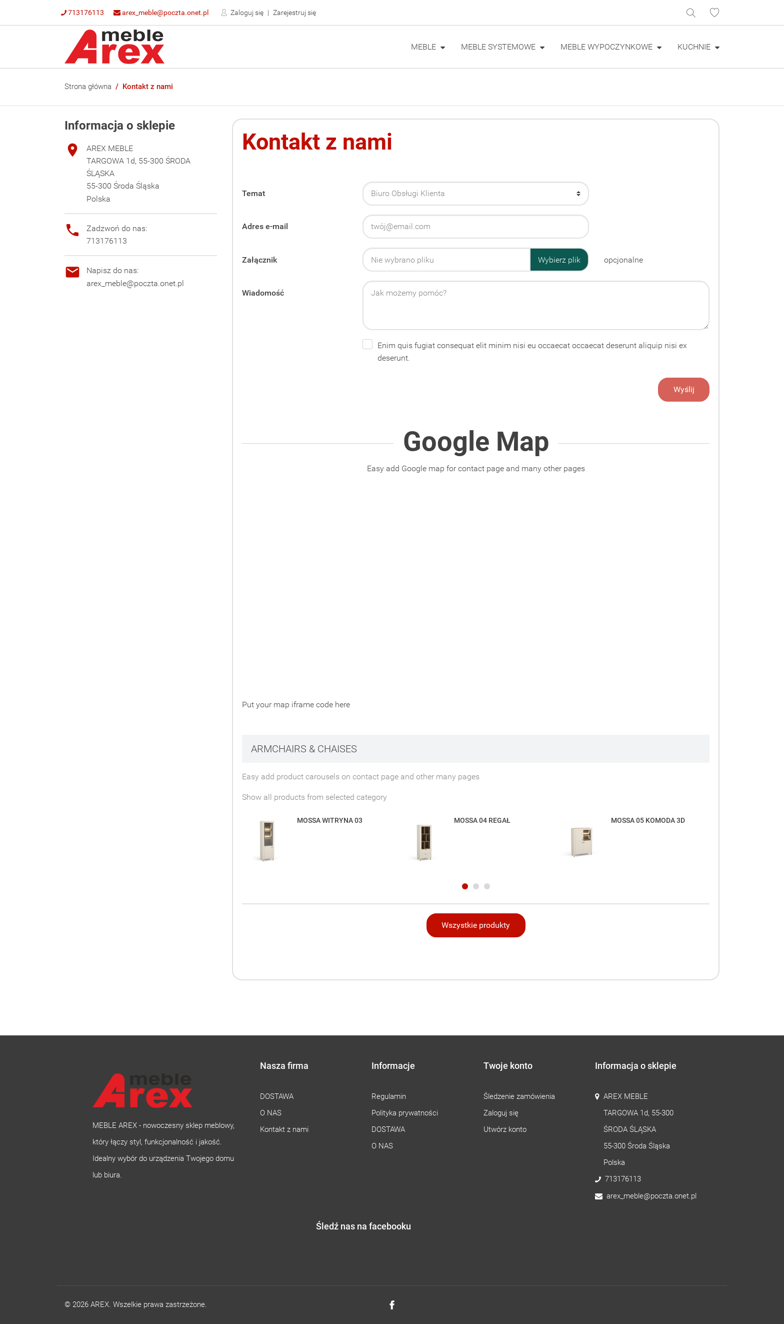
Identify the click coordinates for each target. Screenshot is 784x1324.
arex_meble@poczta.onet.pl (161, 13)
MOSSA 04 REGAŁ (482, 820)
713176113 (82, 13)
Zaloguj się (246, 13)
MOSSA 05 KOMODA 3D (648, 820)
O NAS (271, 1112)
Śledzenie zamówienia (519, 1096)
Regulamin (389, 1096)
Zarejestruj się (294, 13)
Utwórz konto (505, 1129)
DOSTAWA (277, 1096)
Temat (253, 193)
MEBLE (424, 47)
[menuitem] (428, 47)
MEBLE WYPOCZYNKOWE (607, 47)
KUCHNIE (695, 47)
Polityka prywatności (405, 1112)
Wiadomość (263, 293)
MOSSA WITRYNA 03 (329, 820)
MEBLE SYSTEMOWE (499, 47)
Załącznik (259, 260)
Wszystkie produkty (476, 925)
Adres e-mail (265, 226)
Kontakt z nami (284, 1129)
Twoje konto (508, 1065)
